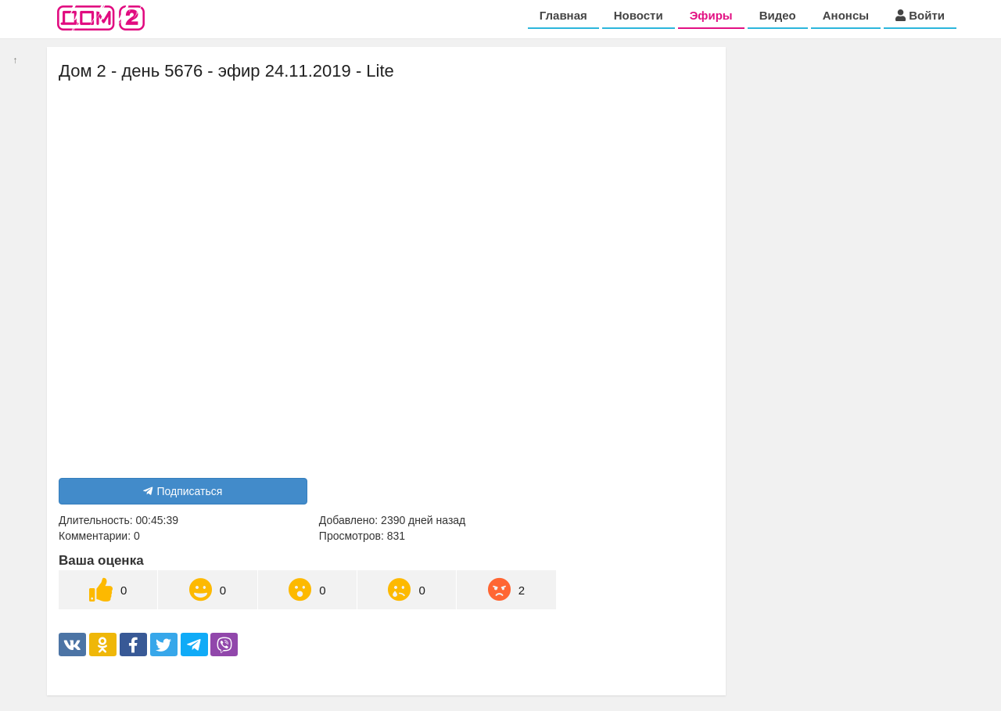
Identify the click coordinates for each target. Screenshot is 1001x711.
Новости (638, 15)
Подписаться (182, 491)
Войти (920, 15)
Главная (563, 15)
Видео (777, 15)
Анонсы (846, 15)
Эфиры (711, 15)
